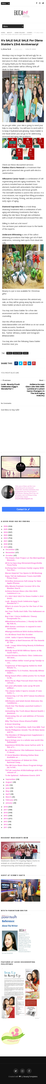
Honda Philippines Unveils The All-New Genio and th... (25, 731)
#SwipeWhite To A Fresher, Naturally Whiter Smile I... (24, 671)
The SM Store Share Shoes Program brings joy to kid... (24, 766)
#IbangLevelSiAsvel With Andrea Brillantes (24, 631)
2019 (6, 547)
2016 (6, 812)
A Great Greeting (12, 724)
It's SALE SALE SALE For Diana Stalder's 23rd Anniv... (24, 597)
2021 (6, 541)
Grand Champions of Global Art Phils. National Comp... (21, 761)
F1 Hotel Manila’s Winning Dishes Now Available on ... (22, 756)
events (29, 32)
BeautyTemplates (30, 1076)
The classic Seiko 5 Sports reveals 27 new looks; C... (23, 692)
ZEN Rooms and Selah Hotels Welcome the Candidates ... (24, 702)
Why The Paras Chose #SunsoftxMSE (21, 721)
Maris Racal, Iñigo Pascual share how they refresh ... (23, 682)
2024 (6, 532)
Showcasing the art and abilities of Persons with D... (24, 717)
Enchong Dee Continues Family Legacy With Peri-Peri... (24, 569)
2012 (6, 824)
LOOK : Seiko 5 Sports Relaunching (20, 637)
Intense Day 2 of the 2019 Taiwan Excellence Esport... (24, 697)
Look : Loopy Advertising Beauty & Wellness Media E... (24, 646)
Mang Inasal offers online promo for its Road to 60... (25, 677)
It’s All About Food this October (19, 634)
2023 (6, 535)
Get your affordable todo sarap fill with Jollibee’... (22, 687)
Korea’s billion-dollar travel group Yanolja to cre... (24, 661)
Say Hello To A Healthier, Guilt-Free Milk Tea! (25, 727)
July (7, 785)
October (9, 555)
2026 (6, 526)
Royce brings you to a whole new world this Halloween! (24, 741)
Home (3, 32)
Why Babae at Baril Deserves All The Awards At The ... (24, 641)
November (10, 552)
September (11, 779)
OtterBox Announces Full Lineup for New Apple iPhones (23, 582)
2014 (6, 818)
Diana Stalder (20, 32)
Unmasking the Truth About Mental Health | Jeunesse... (25, 712)
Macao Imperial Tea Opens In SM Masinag (23, 573)
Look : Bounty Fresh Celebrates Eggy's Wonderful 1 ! (22, 602)
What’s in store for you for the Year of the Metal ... (24, 607)
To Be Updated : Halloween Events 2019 (22, 775)
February (10, 800)
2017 (6, 809)
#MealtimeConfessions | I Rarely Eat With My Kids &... (23, 622)
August (9, 782)
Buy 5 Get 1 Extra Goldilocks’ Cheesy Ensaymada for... (21, 617)
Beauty (9, 32)
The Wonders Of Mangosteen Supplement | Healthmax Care (24, 736)
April (8, 794)
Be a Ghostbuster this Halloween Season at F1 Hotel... (24, 751)
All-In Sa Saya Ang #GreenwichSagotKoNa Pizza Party (23, 564)
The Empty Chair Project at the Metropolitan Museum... (25, 559)
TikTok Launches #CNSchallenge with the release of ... (23, 771)
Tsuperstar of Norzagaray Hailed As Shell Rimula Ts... (23, 666)
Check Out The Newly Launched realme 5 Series (23, 707)
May (8, 791)
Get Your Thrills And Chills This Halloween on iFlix (25, 612)
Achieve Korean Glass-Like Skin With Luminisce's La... (21, 592)
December (10, 549)
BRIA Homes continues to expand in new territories (23, 627)
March (9, 797)
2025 (6, 529)
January (9, 803)
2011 (6, 827)
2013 (6, 821)
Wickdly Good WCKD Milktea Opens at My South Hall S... (23, 651)
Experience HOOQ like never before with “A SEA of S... (24, 746)
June (8, 788)
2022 (6, 538)
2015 (6, 815)
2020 (6, 544)
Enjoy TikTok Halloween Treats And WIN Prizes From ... (23, 577)
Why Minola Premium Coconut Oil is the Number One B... (22, 587)
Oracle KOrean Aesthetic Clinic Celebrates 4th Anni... (23, 656)
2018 (6, 807)
